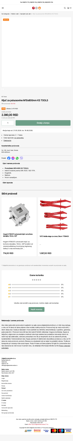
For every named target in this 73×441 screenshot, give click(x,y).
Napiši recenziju (36, 315)
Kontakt (4, 411)
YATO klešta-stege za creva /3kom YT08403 (54, 242)
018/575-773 (25, 2)
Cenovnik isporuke (7, 414)
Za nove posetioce (7, 396)
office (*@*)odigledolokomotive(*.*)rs (38, 430)
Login (3, 384)
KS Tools (4, 102)
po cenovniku (19, 144)
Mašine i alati (14, 14)
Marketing (4, 416)
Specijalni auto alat (25, 14)
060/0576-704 (49, 2)
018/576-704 (33, 2)
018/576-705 (40, 2)
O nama (4, 409)
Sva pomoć (5, 399)
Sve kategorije (5, 14)
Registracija (5, 387)
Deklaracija (7, 147)
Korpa (3, 392)
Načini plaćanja (6, 404)
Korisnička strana (7, 389)
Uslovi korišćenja (7, 401)
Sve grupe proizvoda (8, 419)
